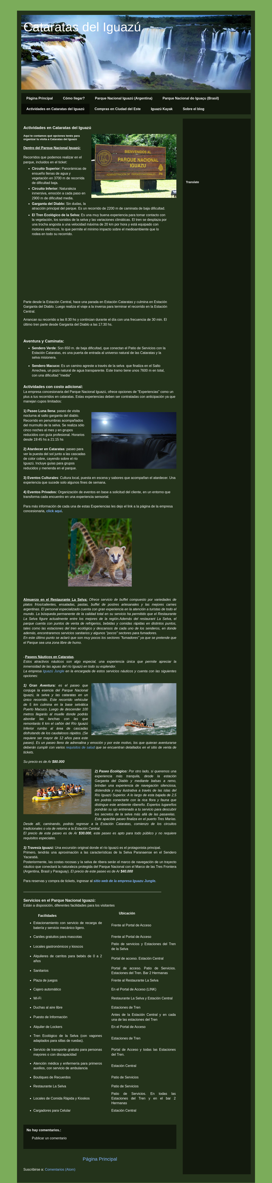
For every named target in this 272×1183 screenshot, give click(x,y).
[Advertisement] (218, 148)
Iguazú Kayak (162, 109)
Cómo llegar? (74, 98)
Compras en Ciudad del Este (118, 109)
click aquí (54, 511)
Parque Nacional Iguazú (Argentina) (123, 98)
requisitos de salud (80, 747)
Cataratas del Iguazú (82, 27)
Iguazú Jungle (53, 671)
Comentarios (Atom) (60, 1169)
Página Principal (39, 98)
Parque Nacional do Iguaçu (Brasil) (191, 98)
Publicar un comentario (49, 1138)
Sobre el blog (193, 109)
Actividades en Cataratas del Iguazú (55, 109)
